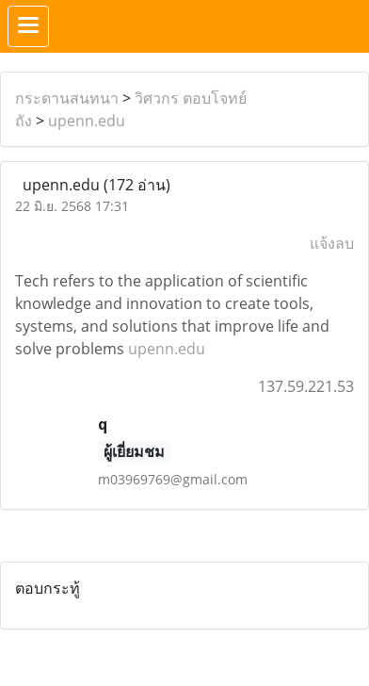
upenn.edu (86, 120)
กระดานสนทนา (67, 98)
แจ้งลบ (332, 243)
